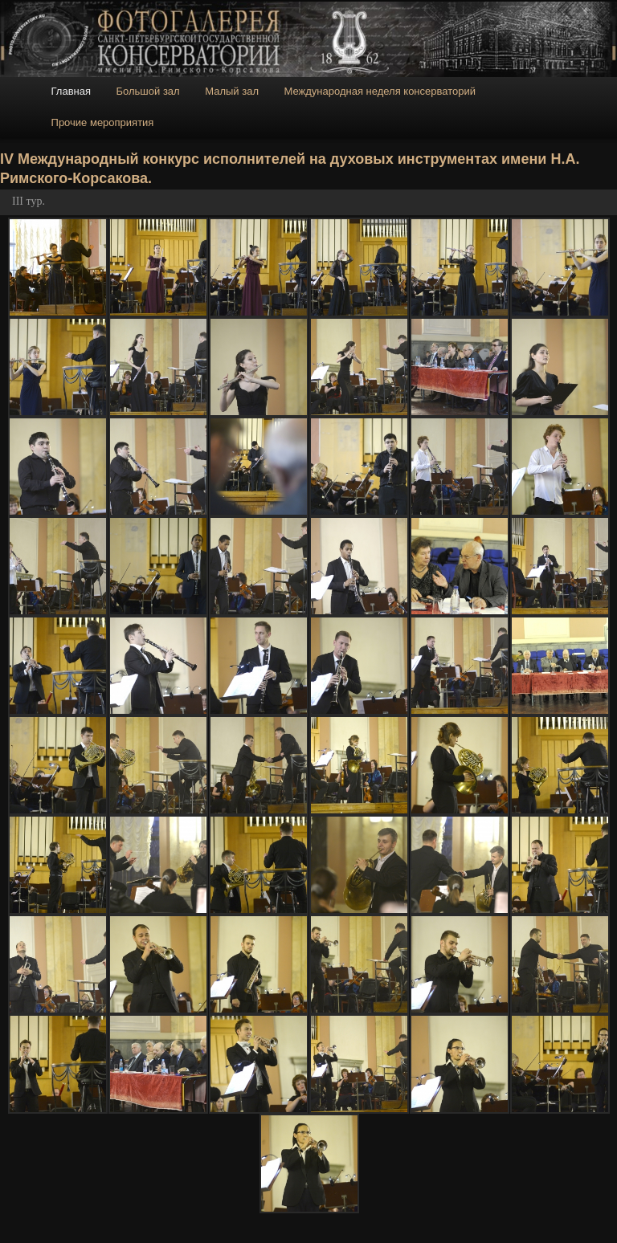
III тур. (28, 201)
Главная (71, 91)
